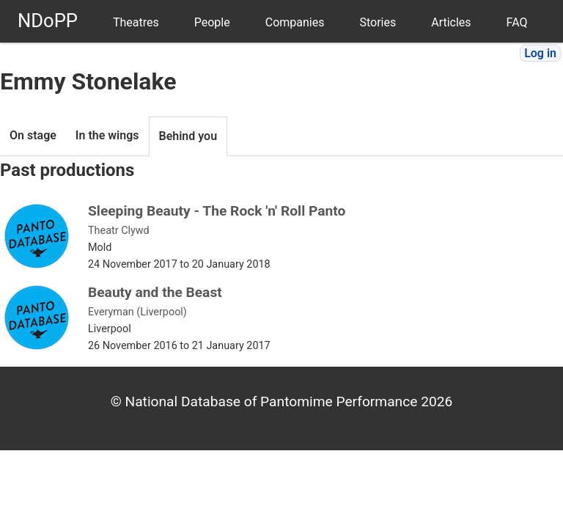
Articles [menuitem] (451, 22)
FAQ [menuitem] (517, 22)
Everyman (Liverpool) (137, 312)
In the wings (107, 135)
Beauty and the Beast (155, 292)
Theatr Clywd (119, 230)
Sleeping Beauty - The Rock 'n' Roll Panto (216, 210)
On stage (33, 135)
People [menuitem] (212, 22)
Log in (540, 53)
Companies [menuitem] (295, 22)
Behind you (188, 136)
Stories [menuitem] (377, 22)
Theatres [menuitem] (136, 22)
